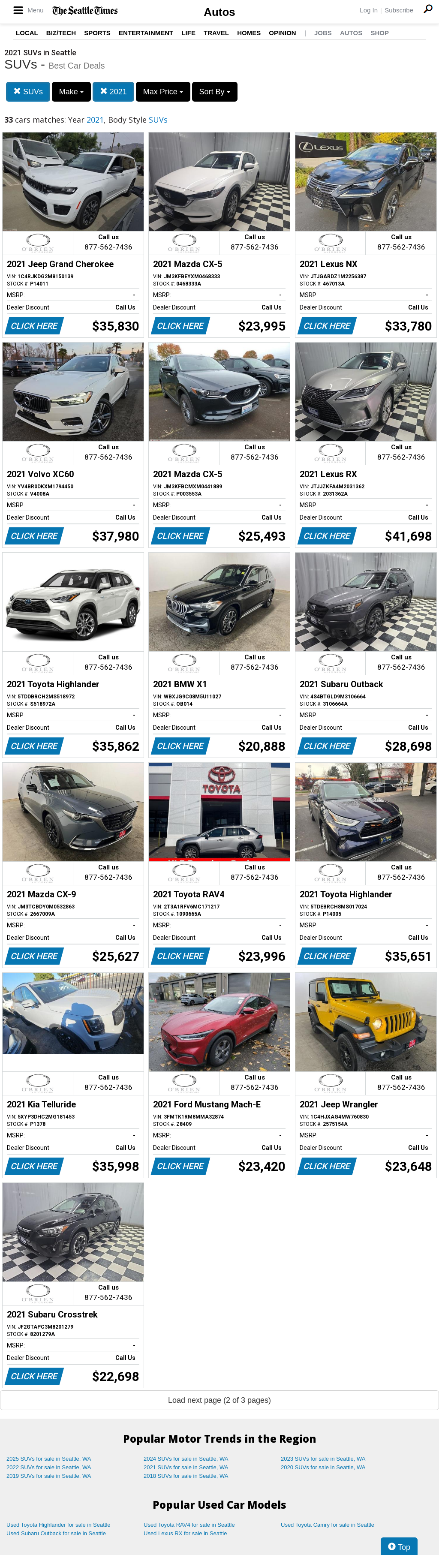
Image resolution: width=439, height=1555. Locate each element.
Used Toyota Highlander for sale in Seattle (58, 1525)
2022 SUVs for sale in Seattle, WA (48, 1467)
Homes (249, 32)
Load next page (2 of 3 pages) (219, 1400)
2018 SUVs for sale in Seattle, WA (186, 1476)
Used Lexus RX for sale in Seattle (185, 1533)
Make (71, 91)
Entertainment (146, 32)
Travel (216, 32)
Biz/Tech (61, 32)
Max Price (163, 91)
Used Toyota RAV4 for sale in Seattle (189, 1525)
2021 (113, 91)
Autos (219, 12)
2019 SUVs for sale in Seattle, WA (48, 1476)
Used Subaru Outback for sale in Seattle (56, 1533)
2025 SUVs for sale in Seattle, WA (48, 1459)
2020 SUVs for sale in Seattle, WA (323, 1467)
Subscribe (399, 10)
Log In (369, 10)
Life (188, 32)
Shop (379, 32)
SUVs (28, 91)
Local (27, 32)
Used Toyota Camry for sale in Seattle (327, 1525)
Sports (97, 32)
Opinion (282, 32)
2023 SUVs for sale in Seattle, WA (323, 1459)
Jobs (323, 32)
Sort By (214, 91)
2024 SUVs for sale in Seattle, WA (186, 1459)
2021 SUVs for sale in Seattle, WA (186, 1467)
